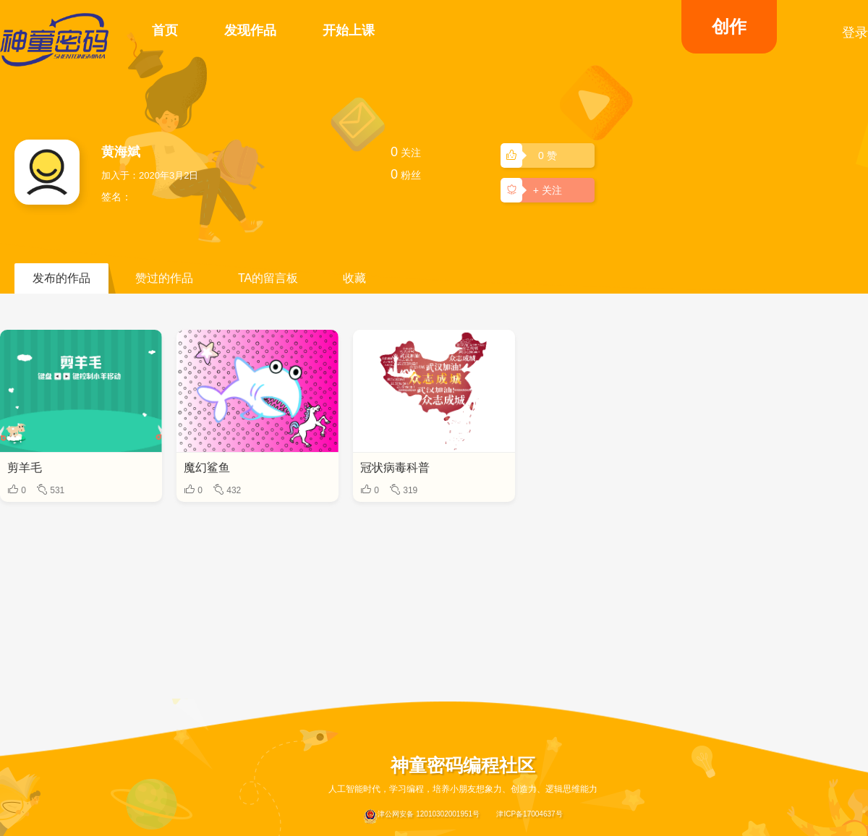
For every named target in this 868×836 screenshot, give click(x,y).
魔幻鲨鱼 (207, 467)
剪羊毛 (24, 467)
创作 (729, 26)
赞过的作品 (164, 278)
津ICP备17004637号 (529, 814)
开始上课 (349, 30)
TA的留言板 (268, 278)
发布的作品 (61, 278)
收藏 (354, 278)
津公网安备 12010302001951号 (421, 816)
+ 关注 (534, 189)
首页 (165, 30)
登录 (855, 32)
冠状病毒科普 (395, 467)
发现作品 (250, 30)
